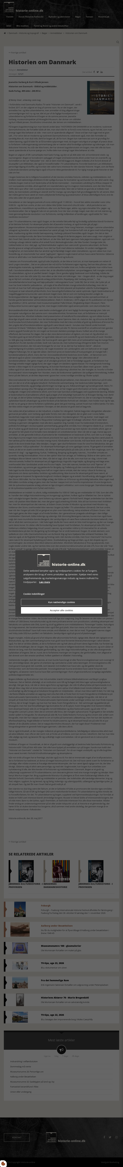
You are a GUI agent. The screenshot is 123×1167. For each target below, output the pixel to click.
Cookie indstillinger (34, 593)
